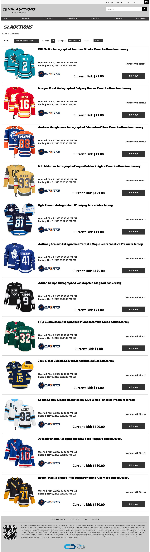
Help (134, 2)
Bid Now (133, 75)
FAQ (128, 2)
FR (140, 2)
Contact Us (95, 519)
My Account (119, 2)
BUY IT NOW (95, 19)
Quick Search (72, 19)
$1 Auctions (73, 41)
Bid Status (118, 19)
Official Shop (109, 2)
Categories (48, 19)
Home (4, 34)
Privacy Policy (74, 519)
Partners (26, 19)
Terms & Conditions (58, 519)
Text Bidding (141, 19)
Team (6, 19)
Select (97, 41)
